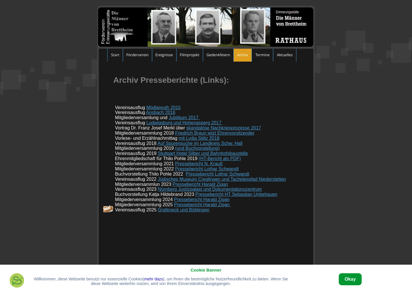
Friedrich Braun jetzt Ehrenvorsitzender (214, 133)
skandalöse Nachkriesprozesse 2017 (223, 127)
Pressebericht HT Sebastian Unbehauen (236, 194)
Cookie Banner (206, 270)
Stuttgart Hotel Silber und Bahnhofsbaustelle (203, 153)
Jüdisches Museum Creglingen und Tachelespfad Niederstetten (222, 179)
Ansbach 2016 (160, 112)
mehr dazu (153, 279)
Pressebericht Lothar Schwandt (207, 168)
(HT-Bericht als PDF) (220, 158)
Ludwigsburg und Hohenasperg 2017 (184, 122)
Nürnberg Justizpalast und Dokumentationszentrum (210, 189)
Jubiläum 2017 (184, 117)
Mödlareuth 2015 (163, 107)
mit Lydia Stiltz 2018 (199, 138)
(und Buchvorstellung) (197, 148)
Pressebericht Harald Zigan (200, 184)
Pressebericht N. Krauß (199, 163)
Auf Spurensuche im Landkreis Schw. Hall (200, 143)
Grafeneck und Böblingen (183, 209)
